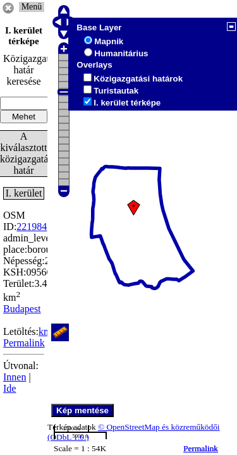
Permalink (200, 448)
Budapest (22, 308)
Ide (9, 388)
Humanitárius (121, 53)
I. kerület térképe (127, 102)
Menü (31, 6)
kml (46, 331)
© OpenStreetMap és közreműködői (159, 427)
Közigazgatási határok (138, 78)
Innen (14, 377)
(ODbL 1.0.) (68, 437)
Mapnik (108, 41)
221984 (31, 226)
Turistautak (116, 90)
